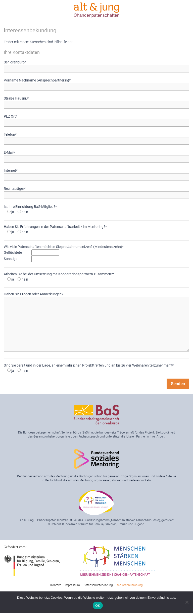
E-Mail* (96, 155)
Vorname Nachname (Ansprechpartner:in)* (96, 83)
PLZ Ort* (96, 119)
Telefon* (96, 137)
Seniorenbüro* (96, 65)
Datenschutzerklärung (98, 585)
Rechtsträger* (96, 192)
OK (97, 605)
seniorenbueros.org (130, 585)
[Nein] (186, 602)
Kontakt (55, 585)
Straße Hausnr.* (96, 101)
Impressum (72, 585)
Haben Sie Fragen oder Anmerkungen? (96, 322)
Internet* (96, 173)
